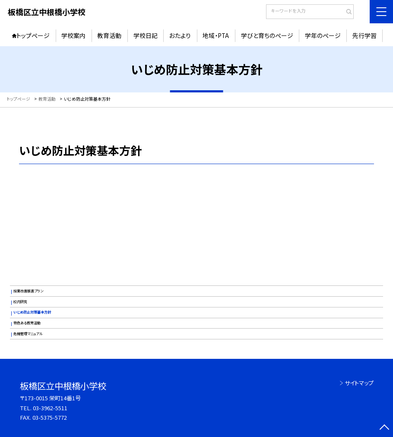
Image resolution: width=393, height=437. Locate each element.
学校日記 (145, 35)
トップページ (33, 35)
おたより (180, 35)
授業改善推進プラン (28, 290)
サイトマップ (359, 383)
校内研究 (20, 301)
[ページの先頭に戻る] (384, 428)
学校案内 (73, 35)
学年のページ (323, 35)
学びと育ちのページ (267, 35)
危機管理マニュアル (27, 333)
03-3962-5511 (50, 408)
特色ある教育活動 (27, 322)
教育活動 (109, 35)
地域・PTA (216, 35)
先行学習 (364, 35)
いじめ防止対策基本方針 (32, 312)
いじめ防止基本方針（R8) (196, 213)
